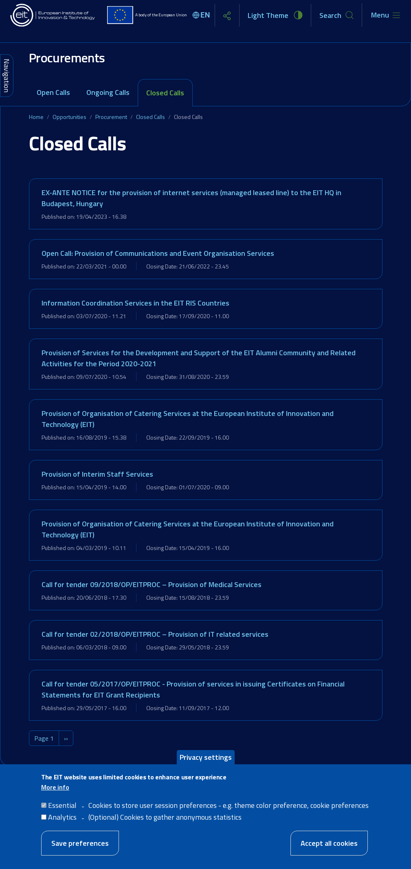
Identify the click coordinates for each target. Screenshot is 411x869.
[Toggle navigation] (385, 15)
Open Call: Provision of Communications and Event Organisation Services (158, 253)
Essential (62, 805)
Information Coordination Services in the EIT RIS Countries (135, 302)
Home (36, 116)
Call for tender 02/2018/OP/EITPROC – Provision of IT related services (155, 634)
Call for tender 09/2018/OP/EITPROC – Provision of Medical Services (152, 584)
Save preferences (80, 843)
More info (55, 787)
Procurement (111, 116)
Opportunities (69, 116)
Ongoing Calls (108, 92)
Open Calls (53, 92)
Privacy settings (206, 757)
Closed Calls (165, 92)
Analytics (62, 817)
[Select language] (202, 15)
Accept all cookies (329, 843)
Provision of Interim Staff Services (97, 474)
